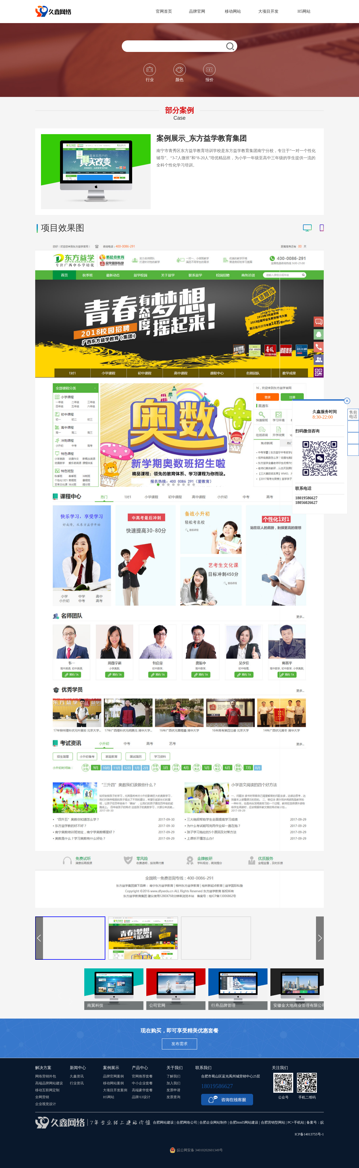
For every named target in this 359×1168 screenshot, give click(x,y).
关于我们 (175, 1068)
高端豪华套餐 (142, 1090)
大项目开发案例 (115, 1090)
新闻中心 (78, 1068)
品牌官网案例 (113, 1076)
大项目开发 (270, 11)
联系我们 (203, 1068)
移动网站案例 (113, 1083)
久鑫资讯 (77, 1076)
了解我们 (173, 1076)
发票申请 (173, 1090)
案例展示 (111, 1068)
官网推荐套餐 (142, 1076)
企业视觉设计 (45, 1104)
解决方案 (43, 1068)
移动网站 (235, 11)
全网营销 (42, 1097)
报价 (209, 72)
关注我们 (280, 1068)
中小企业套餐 (142, 1083)
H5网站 (306, 11)
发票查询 (173, 1097)
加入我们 (173, 1083)
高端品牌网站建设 (49, 1083)
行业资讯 (77, 1083)
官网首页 (164, 11)
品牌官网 (199, 11)
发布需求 (179, 1044)
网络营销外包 (45, 1076)
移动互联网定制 (47, 1090)
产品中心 (140, 1068)
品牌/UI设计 (141, 1097)
